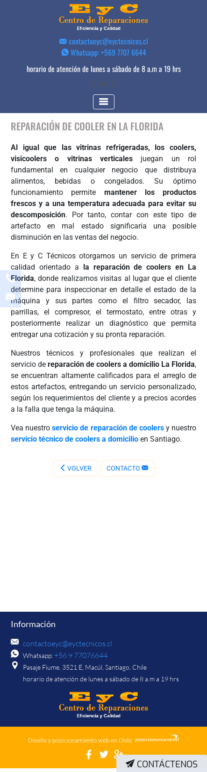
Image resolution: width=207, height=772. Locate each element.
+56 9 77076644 (78, 659)
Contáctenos (162, 764)
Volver (75, 472)
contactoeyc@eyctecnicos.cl (103, 41)
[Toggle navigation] (103, 105)
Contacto (127, 472)
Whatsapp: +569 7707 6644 (103, 52)
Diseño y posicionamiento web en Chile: (80, 744)
